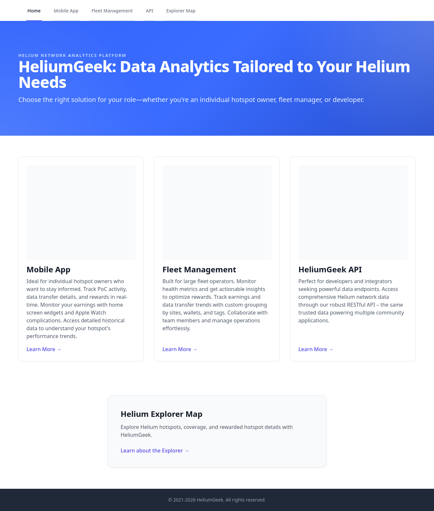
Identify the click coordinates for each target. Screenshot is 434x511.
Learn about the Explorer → (155, 450)
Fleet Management (112, 11)
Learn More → (44, 349)
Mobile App (66, 11)
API (149, 11)
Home (34, 11)
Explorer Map (180, 11)
